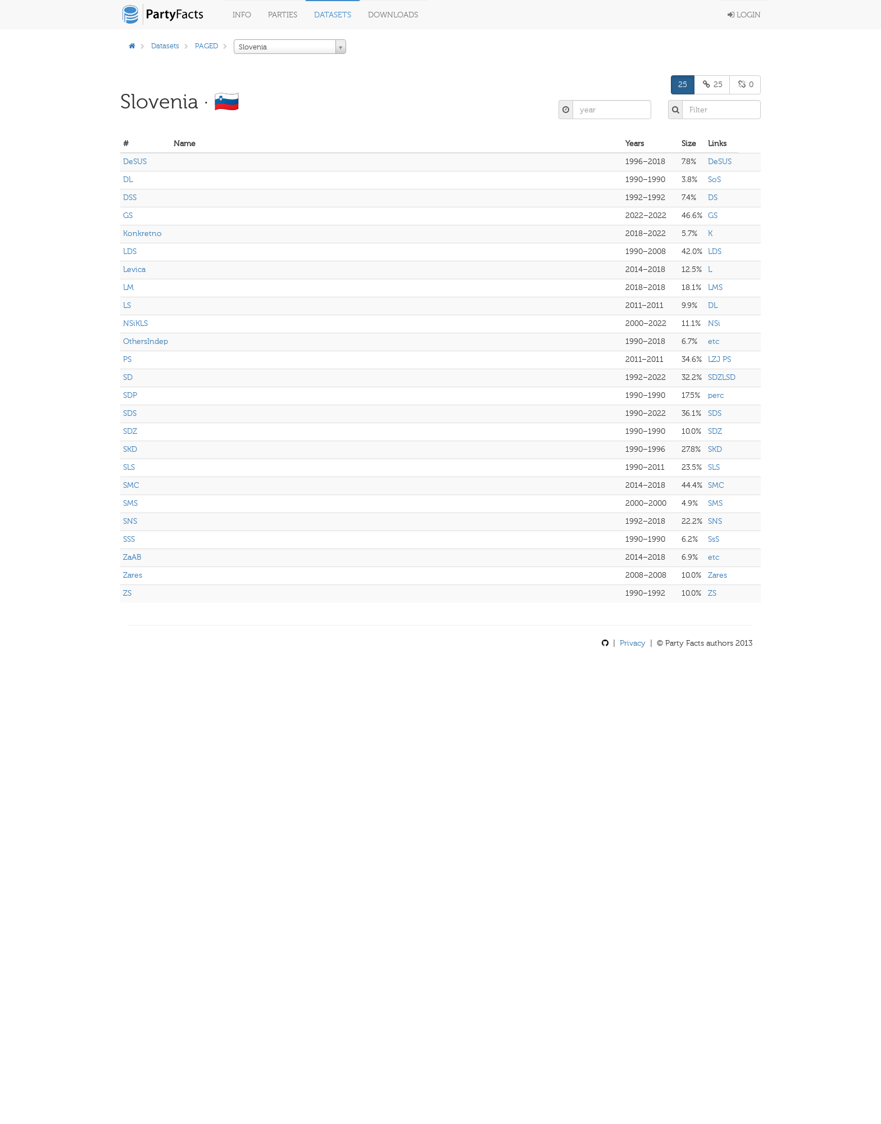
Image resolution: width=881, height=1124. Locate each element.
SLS (129, 467)
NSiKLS (135, 323)
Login (744, 15)
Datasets (332, 15)
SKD (130, 449)
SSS (129, 539)
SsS (713, 539)
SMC (131, 485)
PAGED (206, 46)
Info (242, 15)
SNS (130, 521)
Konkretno (142, 233)
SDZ (130, 431)
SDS (130, 413)
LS (127, 305)
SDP (130, 395)
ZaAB (132, 557)
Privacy (633, 643)
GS (128, 215)
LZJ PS (719, 359)
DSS (130, 197)
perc (716, 395)
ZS (127, 593)
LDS (130, 251)
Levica (134, 269)
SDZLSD (721, 377)
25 (682, 84)
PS (127, 359)
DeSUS (135, 161)
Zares (132, 575)
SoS (714, 179)
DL (128, 179)
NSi (714, 323)
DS (712, 197)
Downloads (393, 15)
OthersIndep (145, 341)
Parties (282, 15)
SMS (130, 503)
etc (713, 341)
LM (128, 287)
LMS (715, 287)
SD (128, 377)
